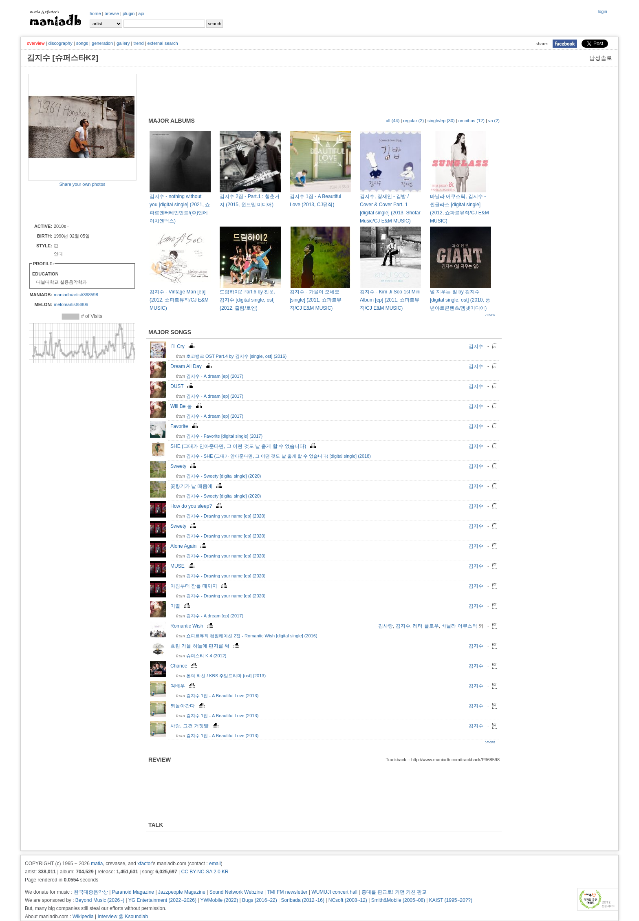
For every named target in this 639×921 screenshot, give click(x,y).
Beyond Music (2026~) (99, 900)
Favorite (185, 426)
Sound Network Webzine (236, 892)
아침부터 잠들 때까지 (199, 586)
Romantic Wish (192, 626)
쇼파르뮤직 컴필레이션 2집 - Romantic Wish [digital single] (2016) (251, 635)
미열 (181, 606)
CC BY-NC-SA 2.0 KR (204, 872)
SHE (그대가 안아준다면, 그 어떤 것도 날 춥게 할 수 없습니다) (244, 446)
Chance (184, 666)
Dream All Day (192, 366)
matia (97, 863)
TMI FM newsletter (287, 892)
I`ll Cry (183, 346)
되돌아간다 (188, 706)
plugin (128, 13)
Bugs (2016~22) (259, 900)
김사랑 (385, 626)
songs (82, 43)
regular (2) (413, 120)
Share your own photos (82, 184)
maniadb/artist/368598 (76, 294)
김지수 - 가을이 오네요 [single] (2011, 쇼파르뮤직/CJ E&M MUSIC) (316, 300)
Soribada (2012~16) (302, 900)
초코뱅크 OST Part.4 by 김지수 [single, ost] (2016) (236, 356)
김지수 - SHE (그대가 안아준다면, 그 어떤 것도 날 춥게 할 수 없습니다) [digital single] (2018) (278, 456)
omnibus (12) (471, 120)
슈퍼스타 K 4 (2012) (206, 655)
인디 (58, 253)
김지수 (476, 346)
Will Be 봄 (187, 406)
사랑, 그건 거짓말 (195, 726)
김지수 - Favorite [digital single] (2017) (224, 436)
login (602, 11)
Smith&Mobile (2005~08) (398, 900)
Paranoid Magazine (133, 892)
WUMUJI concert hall (334, 892)
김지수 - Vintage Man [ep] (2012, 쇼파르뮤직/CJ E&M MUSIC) (179, 300)
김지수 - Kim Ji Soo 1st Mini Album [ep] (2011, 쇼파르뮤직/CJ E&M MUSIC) (390, 300)
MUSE (183, 566)
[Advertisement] (75, 204)
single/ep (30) (441, 120)
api (141, 13)
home (95, 13)
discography (60, 43)
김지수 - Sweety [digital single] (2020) (223, 476)
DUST (182, 386)
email (215, 863)
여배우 (183, 686)
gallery (123, 43)
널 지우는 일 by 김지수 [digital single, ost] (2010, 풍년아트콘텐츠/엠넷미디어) (460, 300)
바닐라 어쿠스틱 (459, 626)
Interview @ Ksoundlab (123, 916)
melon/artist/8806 (71, 304)
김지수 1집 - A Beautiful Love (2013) (222, 695)
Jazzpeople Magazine (181, 892)
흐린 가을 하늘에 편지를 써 (205, 646)
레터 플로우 (425, 626)
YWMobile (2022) (219, 900)
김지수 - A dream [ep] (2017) (214, 376)
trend (138, 43)
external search (162, 43)
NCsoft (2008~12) (347, 900)
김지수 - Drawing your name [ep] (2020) (225, 515)
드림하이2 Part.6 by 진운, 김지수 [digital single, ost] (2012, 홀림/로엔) (247, 300)
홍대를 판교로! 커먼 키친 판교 (394, 892)
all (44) (393, 120)
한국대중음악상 (91, 892)
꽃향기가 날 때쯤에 (197, 486)
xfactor (144, 863)
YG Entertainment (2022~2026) (162, 900)
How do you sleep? (197, 506)
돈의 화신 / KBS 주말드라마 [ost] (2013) (226, 675)
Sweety (184, 466)
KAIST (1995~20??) (450, 900)
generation (102, 43)
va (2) (494, 120)
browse (112, 13)
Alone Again (189, 546)
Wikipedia (83, 916)
